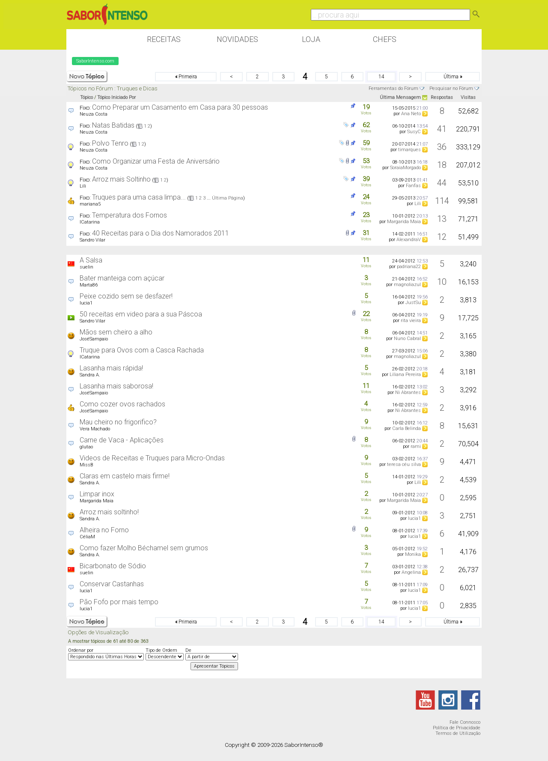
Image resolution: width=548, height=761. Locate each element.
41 (442, 129)
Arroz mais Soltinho (121, 179)
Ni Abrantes (408, 392)
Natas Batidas (113, 125)
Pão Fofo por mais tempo (119, 602)
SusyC (414, 131)
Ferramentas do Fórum (393, 88)
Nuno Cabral (407, 338)
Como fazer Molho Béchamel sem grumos (144, 548)
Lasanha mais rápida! (111, 368)
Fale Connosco (465, 722)
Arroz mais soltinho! (109, 512)
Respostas (442, 97)
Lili (83, 186)
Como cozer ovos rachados (122, 404)
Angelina (411, 572)
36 (442, 147)
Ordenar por (80, 650)
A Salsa (91, 260)
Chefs (384, 39)
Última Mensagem (400, 97)
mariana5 (90, 204)
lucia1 (86, 303)
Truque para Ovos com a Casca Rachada (142, 350)
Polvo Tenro (110, 143)
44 (442, 183)
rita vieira (411, 320)
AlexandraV (408, 239)
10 (442, 282)
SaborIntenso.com (95, 61)
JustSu (413, 302)
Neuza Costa (93, 114)
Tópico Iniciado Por (116, 97)
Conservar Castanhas (112, 584)
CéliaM (87, 537)
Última (453, 77)
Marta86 (89, 285)
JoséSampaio (94, 339)
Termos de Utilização (457, 733)
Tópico (86, 97)
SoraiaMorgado (405, 167)
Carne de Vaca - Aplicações (122, 440)
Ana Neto (411, 113)
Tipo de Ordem (161, 650)
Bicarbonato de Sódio (113, 566)
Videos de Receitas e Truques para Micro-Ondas (152, 458)
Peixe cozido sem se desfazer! (126, 296)
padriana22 (409, 266)
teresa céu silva (404, 464)
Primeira (186, 77)
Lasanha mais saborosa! (116, 386)
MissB (86, 465)
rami (416, 446)
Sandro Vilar (92, 240)
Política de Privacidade (456, 728)
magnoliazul (407, 284)
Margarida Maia (404, 221)
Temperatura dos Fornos (129, 215)
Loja (311, 39)
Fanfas (413, 185)
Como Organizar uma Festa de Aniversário (156, 161)
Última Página (227, 198)
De (188, 650)
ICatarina (90, 222)
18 (442, 165)
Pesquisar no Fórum (451, 88)
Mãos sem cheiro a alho (116, 332)
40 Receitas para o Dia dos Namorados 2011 (160, 233)
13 (442, 219)
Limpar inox (97, 494)
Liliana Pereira (405, 374)
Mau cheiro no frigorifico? (118, 422)
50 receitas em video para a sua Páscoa (141, 314)
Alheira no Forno (104, 530)
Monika (413, 554)
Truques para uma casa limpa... (139, 197)
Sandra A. (90, 375)
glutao (86, 447)
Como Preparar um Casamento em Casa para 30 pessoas (180, 107)
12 (442, 237)
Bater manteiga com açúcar (122, 278)
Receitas (164, 39)
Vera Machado (95, 429)
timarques (409, 149)
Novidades (237, 39)
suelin (86, 267)
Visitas (468, 97)
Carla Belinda (406, 428)
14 (381, 77)
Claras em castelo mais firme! (125, 476)
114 (442, 201)
